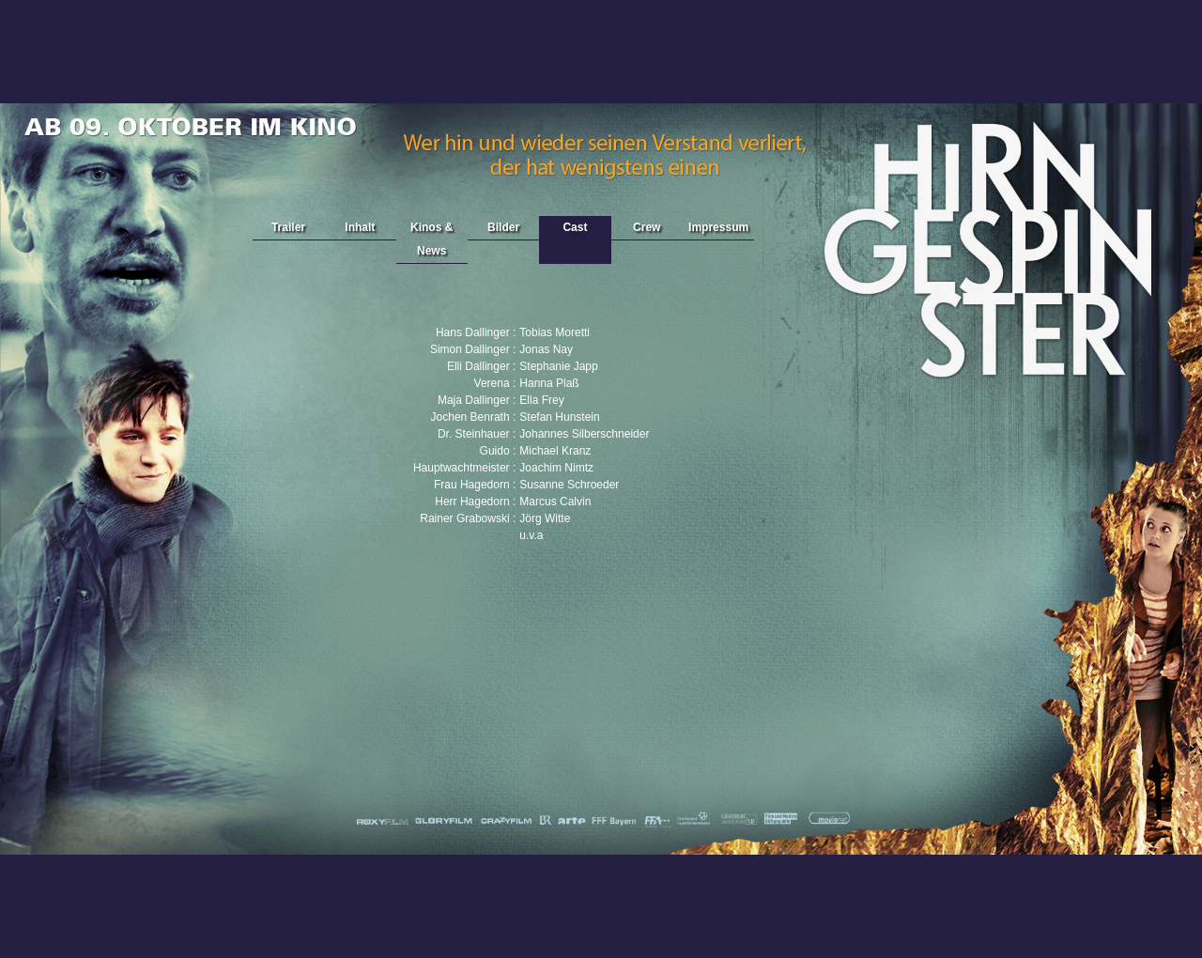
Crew (646, 227)
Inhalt (360, 227)
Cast (574, 227)
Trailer (288, 227)
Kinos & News (431, 239)
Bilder (503, 227)
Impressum (718, 227)
